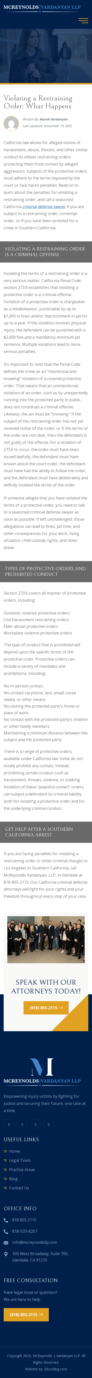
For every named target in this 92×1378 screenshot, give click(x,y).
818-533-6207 (24, 1231)
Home (14, 1151)
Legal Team (20, 1160)
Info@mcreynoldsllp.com (34, 1242)
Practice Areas (22, 1169)
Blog (13, 1178)
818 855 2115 (24, 1220)
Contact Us (19, 1188)
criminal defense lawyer (44, 206)
